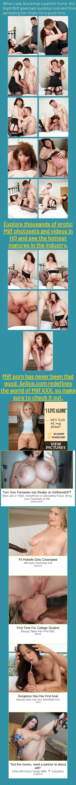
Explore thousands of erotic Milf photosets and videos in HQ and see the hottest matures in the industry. (38, 234)
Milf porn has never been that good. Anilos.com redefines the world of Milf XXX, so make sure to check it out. (38, 387)
